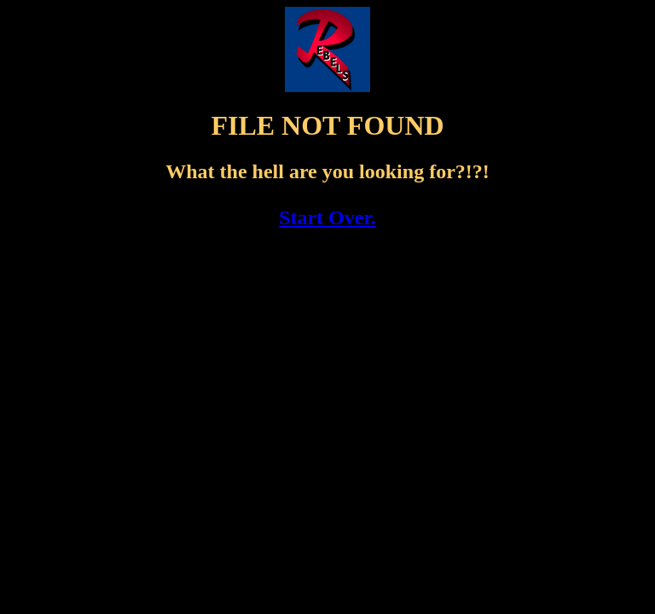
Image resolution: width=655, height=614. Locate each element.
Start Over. (327, 217)
